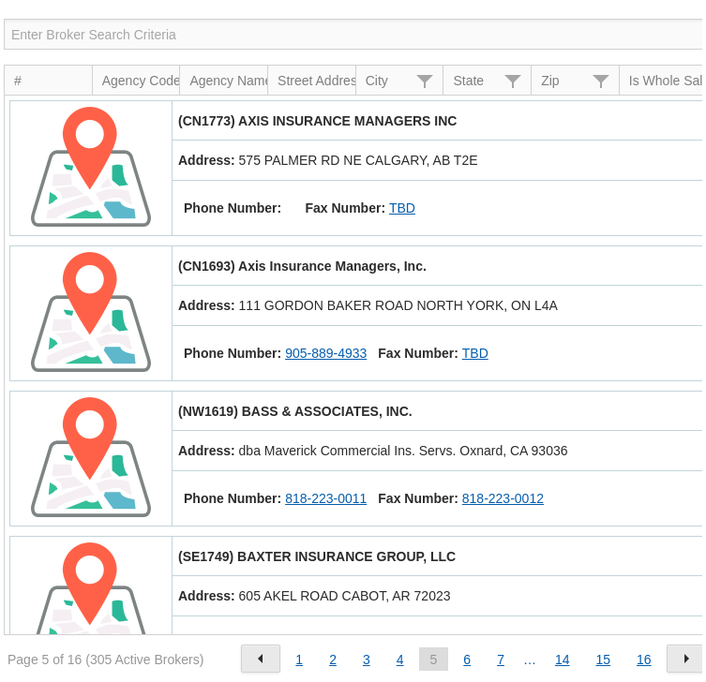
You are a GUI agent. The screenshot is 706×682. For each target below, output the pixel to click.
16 (644, 659)
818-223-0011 (326, 498)
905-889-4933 (326, 353)
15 (603, 659)
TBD (402, 207)
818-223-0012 (503, 498)
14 (562, 659)
